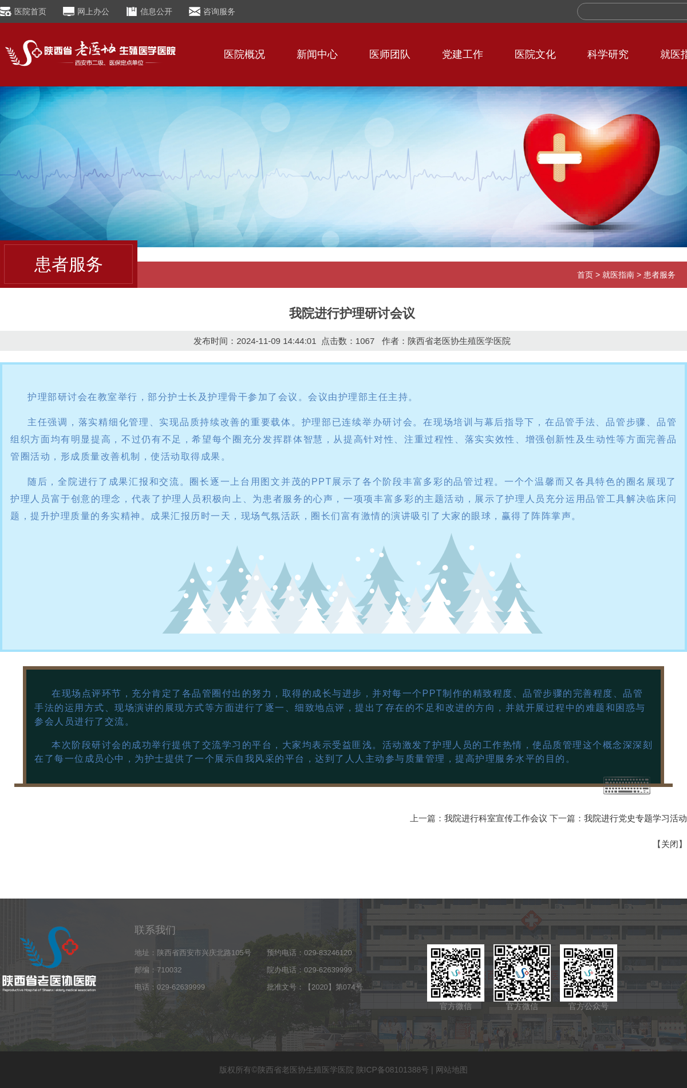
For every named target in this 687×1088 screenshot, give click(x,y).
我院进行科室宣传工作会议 (495, 818)
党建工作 (462, 54)
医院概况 (244, 54)
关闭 (669, 844)
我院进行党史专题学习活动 (635, 818)
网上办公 (93, 11)
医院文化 (535, 54)
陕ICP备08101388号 (392, 1069)
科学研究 (608, 54)
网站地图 (452, 1069)
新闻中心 (317, 54)
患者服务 (659, 274)
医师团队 (389, 54)
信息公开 (156, 11)
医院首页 (30, 11)
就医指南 (618, 274)
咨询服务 (219, 11)
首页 (585, 274)
